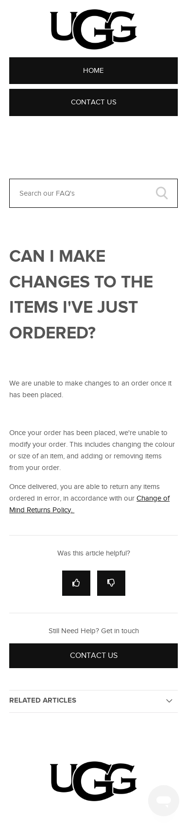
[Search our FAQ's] (93, 193)
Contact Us (94, 102)
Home (93, 70)
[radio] (76, 583)
